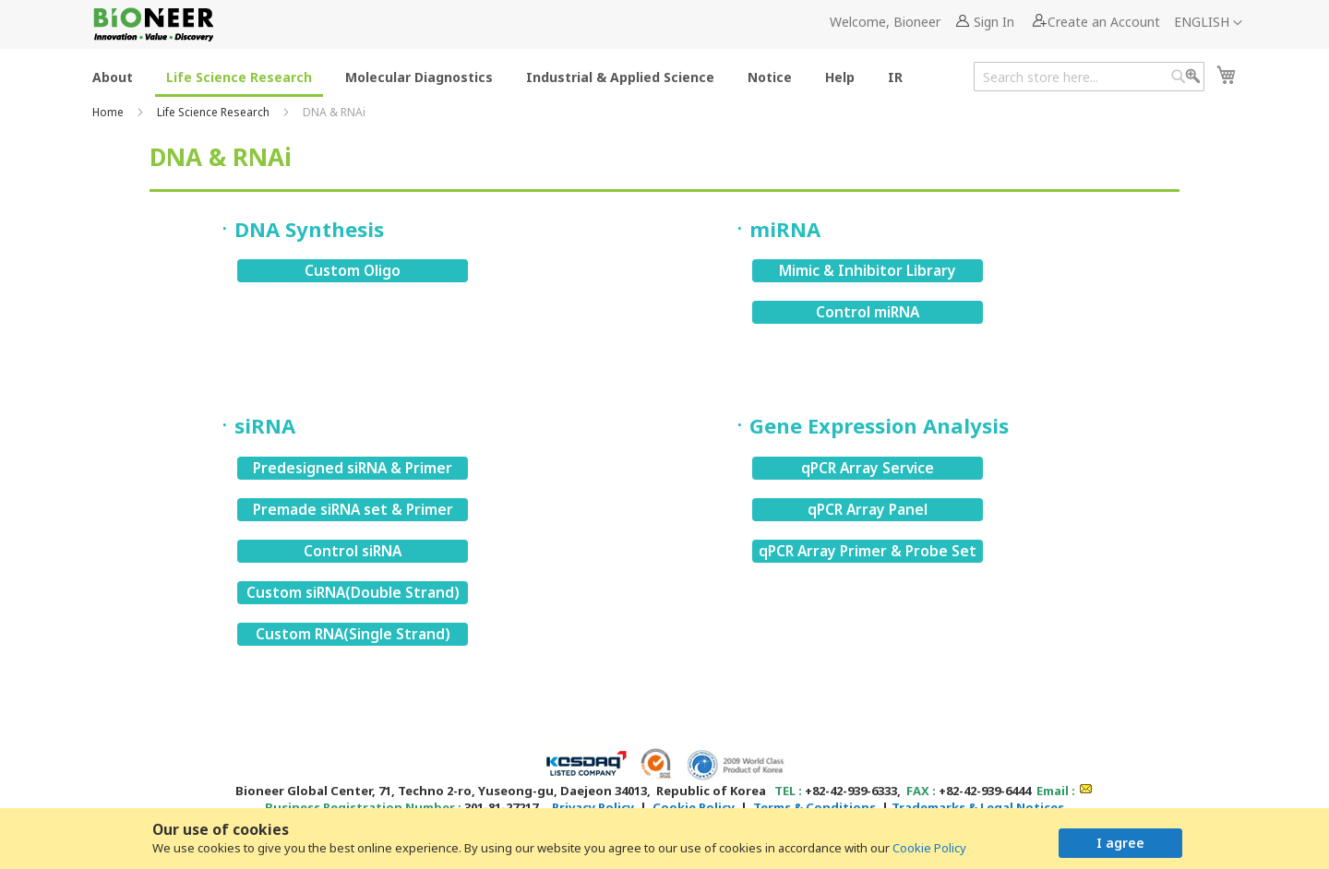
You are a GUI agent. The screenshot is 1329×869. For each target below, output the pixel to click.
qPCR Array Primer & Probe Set (867, 551)
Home (109, 112)
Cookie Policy (929, 847)
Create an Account (1104, 21)
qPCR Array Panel (868, 509)
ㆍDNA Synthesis (299, 229)
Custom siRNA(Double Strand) (353, 592)
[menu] (503, 76)
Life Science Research (214, 112)
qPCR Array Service (867, 468)
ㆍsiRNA (254, 425)
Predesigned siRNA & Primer (352, 468)
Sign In (994, 21)
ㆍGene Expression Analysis (869, 425)
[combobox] (1089, 76)
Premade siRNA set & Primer (353, 509)
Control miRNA (867, 312)
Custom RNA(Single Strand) (353, 634)
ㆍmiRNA (774, 229)
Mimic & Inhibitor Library (867, 270)
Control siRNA (352, 551)
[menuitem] (112, 76)
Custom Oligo (353, 270)
